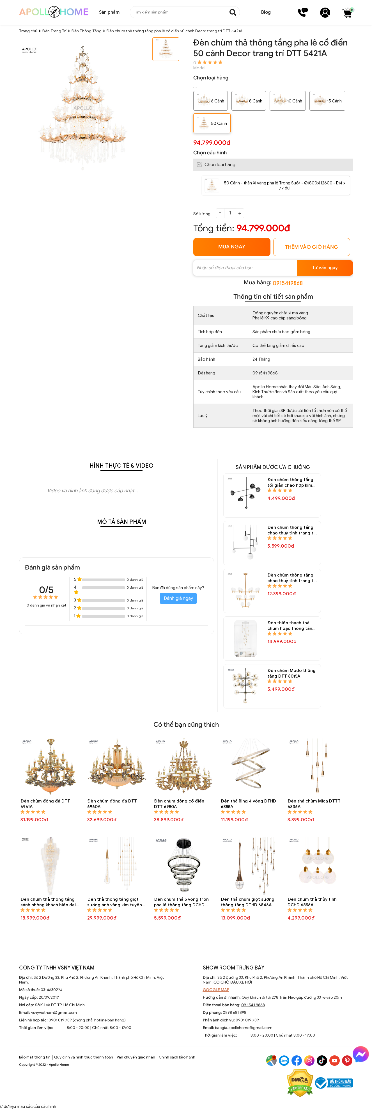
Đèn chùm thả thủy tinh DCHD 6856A (312, 902)
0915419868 (288, 283)
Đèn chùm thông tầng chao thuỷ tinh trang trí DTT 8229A (291, 530)
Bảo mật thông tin (34, 1057)
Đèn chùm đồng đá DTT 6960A (112, 804)
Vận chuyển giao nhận (136, 1057)
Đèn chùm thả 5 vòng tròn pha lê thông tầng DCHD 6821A (181, 902)
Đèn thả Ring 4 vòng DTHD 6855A (248, 804)
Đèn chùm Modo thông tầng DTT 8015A (291, 673)
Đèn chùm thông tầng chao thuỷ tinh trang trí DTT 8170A (291, 578)
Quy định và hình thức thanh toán (83, 1057)
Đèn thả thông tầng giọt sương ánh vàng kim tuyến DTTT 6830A (114, 902)
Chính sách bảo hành (177, 1057)
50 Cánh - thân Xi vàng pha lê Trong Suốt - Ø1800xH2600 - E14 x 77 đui (284, 185)
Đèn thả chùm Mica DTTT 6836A (314, 804)
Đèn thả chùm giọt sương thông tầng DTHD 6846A (247, 902)
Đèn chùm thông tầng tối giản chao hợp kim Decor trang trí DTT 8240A (290, 482)
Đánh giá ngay (178, 598)
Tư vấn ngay (325, 268)
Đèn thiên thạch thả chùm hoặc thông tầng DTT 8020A (291, 625)
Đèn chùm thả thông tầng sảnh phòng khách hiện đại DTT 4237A (48, 902)
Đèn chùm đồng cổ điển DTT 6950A (179, 804)
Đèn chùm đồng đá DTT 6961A (45, 804)
